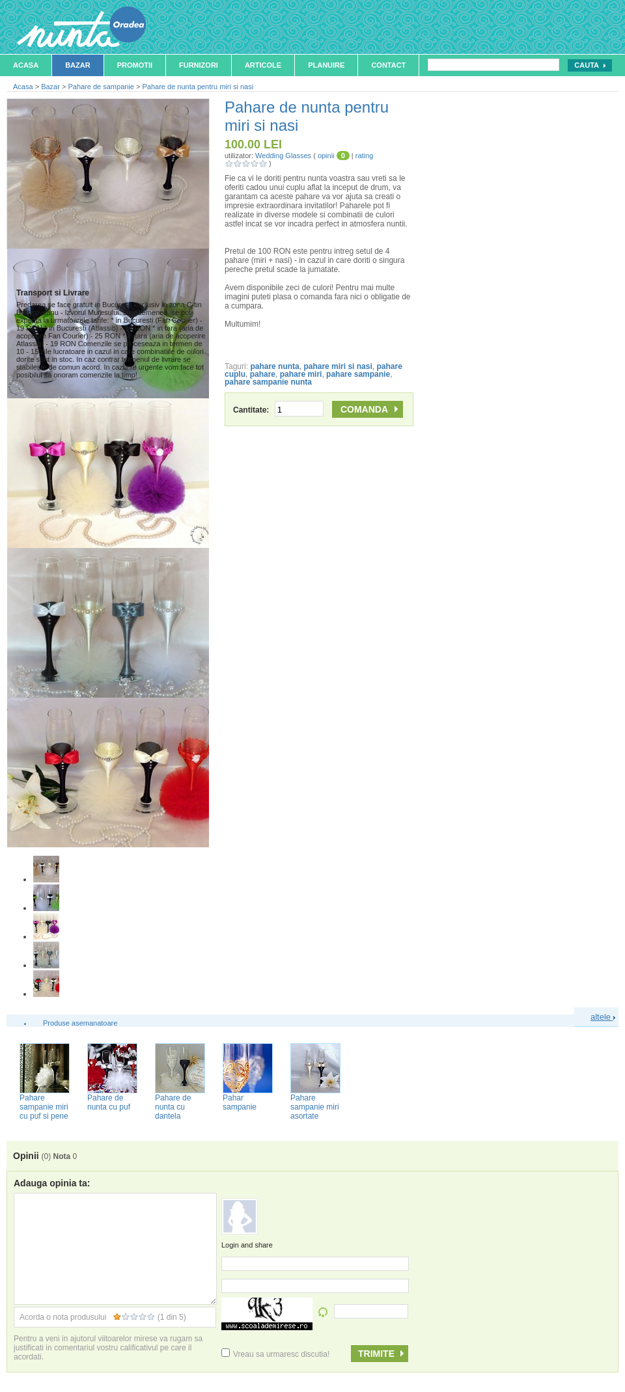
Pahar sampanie (240, 1102)
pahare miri (301, 374)
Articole (263, 65)
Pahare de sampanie (101, 86)
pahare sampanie (358, 374)
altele (602, 1017)
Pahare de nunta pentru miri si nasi (197, 86)
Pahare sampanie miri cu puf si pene (44, 1107)
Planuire (326, 65)
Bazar (77, 65)
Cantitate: (278, 410)
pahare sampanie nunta (268, 382)
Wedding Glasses (283, 155)
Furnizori (198, 65)
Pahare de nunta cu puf (108, 1102)
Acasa (25, 65)
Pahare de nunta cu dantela (173, 1107)
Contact (388, 65)
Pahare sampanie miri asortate (314, 1107)
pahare (262, 374)
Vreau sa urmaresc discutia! (275, 1354)
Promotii (134, 65)
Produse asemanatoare (80, 1023)
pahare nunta (274, 366)
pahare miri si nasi (337, 366)
